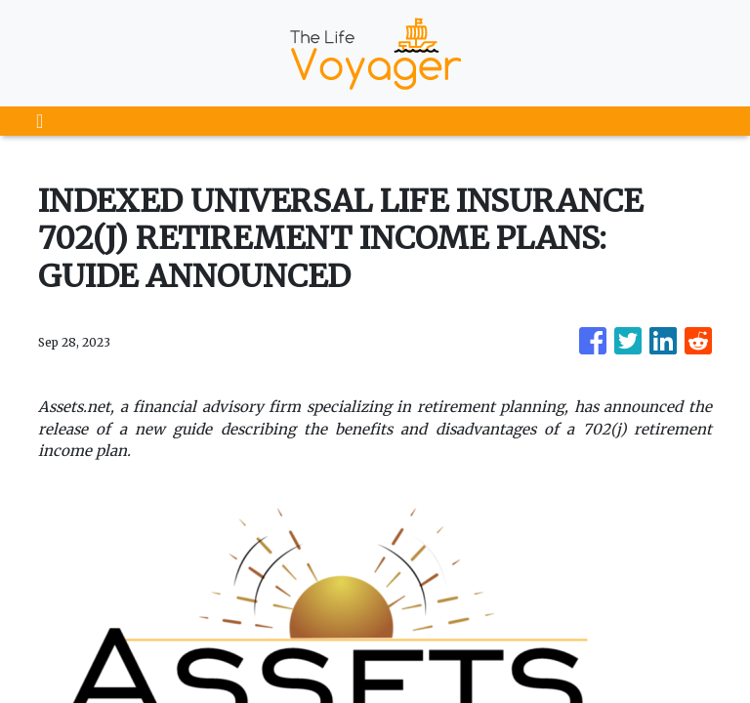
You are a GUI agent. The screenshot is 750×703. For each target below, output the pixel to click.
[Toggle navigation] (39, 121)
